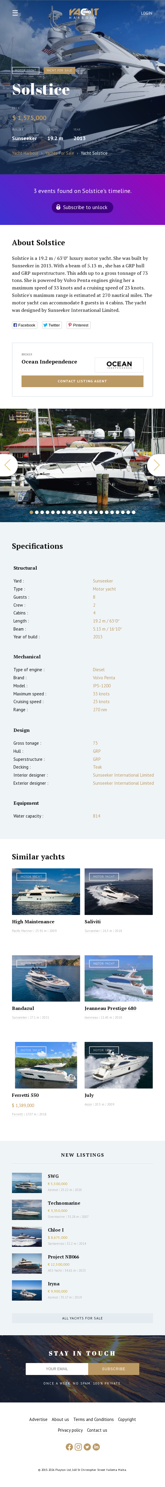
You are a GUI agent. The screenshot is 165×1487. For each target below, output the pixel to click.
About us (60, 1419)
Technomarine (64, 1203)
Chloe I (56, 1230)
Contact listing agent (82, 381)
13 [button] (96, 512)
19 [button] (128, 512)
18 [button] (123, 512)
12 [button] (90, 512)
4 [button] (47, 512)
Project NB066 (63, 1257)
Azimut (53, 1190)
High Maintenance (33, 921)
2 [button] (37, 512)
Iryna (53, 1284)
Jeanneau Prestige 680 (110, 1008)
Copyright (127, 1419)
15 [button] (107, 512)
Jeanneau (91, 1017)
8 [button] (69, 512)
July (89, 1095)
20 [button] (133, 512)
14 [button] (101, 512)
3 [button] (42, 512)
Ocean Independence (49, 361)
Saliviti (93, 921)
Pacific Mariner (22, 931)
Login (146, 13)
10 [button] (80, 512)
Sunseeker (24, 138)
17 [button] (117, 512)
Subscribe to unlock (85, 207)
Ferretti (17, 1114)
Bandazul (23, 1008)
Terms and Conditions (93, 1419)
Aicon (88, 1104)
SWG (53, 1176)
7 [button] (63, 512)
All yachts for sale (82, 1318)
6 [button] (58, 512)
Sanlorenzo (56, 1243)
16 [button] (112, 512)
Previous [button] (9, 465)
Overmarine (57, 1217)
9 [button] (74, 512)
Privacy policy (70, 1430)
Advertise (38, 1419)
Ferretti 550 (25, 1095)
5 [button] (53, 512)
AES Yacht (55, 1270)
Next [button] (156, 465)
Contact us (97, 1430)
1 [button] (31, 512)
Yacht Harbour (84, 14)
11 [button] (85, 512)
